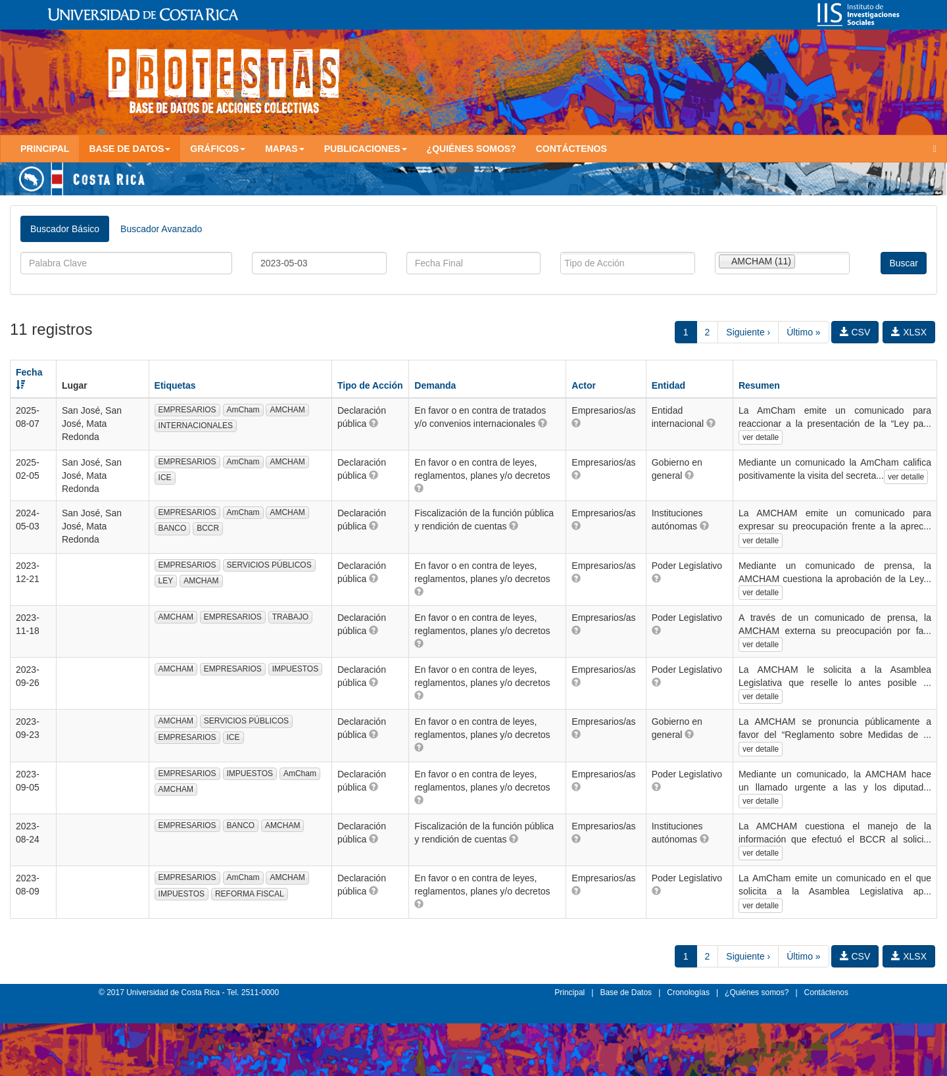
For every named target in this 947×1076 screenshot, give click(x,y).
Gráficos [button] (217, 148)
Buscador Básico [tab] (64, 229)
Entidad (668, 385)
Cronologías (688, 992)
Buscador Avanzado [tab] (161, 229)
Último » (803, 332)
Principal (44, 148)
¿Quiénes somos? (471, 148)
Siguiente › (748, 332)
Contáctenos (571, 148)
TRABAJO (290, 617)
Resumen (759, 385)
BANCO (172, 528)
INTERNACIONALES (195, 425)
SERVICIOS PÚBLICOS (269, 565)
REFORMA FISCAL (249, 893)
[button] (373, 423)
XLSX (909, 332)
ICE (165, 477)
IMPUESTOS (295, 668)
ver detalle (760, 437)
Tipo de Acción (370, 385)
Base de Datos (626, 992)
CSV (855, 332)
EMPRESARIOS (187, 409)
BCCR (208, 528)
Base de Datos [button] (129, 148)
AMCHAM (287, 409)
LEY (166, 580)
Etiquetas (175, 385)
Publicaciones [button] (365, 148)
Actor (583, 385)
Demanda (435, 385)
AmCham (243, 409)
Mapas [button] (284, 148)
